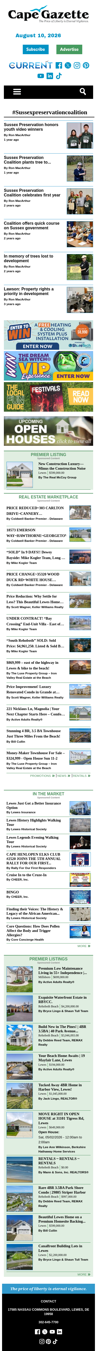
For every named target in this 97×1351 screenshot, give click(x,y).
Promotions (40, 775)
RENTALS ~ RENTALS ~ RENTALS (59, 1161)
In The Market (48, 794)
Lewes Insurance (23, 812)
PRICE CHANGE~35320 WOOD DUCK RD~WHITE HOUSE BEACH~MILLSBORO (32, 577)
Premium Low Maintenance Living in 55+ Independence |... (63, 970)
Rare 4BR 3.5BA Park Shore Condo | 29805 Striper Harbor (62, 1190)
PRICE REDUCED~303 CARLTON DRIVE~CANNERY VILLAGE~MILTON (35, 511)
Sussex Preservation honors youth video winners (31, 127)
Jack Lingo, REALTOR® (60, 1098)
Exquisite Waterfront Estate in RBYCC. (63, 999)
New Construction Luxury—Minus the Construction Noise (62, 466)
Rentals (80, 775)
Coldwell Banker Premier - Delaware (37, 518)
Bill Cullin (18, 741)
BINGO (12, 892)
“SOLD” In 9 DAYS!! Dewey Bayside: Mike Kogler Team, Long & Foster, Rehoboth (35, 555)
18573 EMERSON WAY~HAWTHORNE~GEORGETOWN (36, 532)
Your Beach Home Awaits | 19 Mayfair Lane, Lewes (62, 1058)
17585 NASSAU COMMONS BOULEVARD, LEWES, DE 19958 (48, 1312)
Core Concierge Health (27, 939)
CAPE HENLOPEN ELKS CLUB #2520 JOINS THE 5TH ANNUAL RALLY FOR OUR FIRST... (33, 858)
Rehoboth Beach (49, 1006)
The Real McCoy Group (60, 477)
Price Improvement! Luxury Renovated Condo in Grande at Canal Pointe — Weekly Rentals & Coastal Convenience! (33, 690)
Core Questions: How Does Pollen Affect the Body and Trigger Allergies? (32, 930)
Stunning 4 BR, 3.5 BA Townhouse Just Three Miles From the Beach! (33, 733)
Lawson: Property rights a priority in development (29, 291)
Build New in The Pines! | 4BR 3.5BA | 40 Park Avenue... (62, 1029)
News (61, 775)
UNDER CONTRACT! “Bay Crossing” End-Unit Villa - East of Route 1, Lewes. (33, 621)
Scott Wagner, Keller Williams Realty (37, 607)
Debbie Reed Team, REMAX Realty (61, 1042)
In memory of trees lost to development (28, 258)
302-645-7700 (48, 1322)
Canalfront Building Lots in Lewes (60, 1248)
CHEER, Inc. (20, 879)
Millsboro (44, 977)
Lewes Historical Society (29, 829)
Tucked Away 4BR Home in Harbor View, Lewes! (60, 1087)
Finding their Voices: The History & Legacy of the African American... (34, 911)
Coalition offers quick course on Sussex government (31, 225)
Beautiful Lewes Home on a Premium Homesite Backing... (62, 1219)
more (82, 946)
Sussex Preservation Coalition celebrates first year (32, 192)
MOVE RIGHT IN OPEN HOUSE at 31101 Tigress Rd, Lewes (61, 1118)
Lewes (43, 473)
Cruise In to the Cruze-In (26, 875)
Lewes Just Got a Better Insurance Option (33, 805)
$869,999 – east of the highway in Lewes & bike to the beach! (32, 665)
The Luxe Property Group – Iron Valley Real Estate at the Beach (31, 675)
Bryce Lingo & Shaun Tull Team (65, 1011)
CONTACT (48, 1301)
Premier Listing (48, 454)
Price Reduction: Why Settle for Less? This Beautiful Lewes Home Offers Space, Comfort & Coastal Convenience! (33, 599)
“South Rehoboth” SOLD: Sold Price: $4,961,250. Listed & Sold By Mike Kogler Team (34, 643)
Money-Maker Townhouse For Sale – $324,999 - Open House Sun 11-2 (35, 755)
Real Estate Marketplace (48, 497)
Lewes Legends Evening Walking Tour (32, 839)
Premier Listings (48, 959)
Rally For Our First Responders (33, 868)
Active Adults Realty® (26, 719)
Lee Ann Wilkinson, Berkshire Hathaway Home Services (62, 1149)
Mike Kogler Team (24, 562)
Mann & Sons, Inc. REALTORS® (66, 1172)
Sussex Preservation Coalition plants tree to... (27, 160)
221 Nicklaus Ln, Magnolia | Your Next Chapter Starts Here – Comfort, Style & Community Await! (35, 712)
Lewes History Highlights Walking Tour (33, 822)
